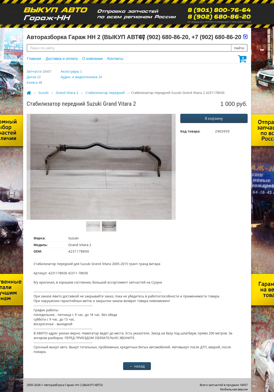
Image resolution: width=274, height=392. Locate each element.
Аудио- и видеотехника (79, 77)
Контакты (115, 59)
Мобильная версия (234, 389)
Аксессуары (70, 71)
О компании (92, 59)
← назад (137, 366)
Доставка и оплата (62, 59)
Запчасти (34, 71)
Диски (31, 77)
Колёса (32, 82)
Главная (34, 59)
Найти (239, 48)
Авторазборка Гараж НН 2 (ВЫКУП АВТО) (73, 385)
